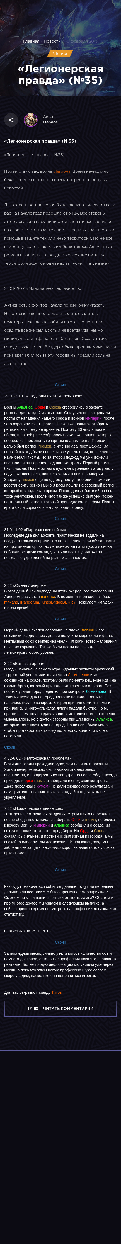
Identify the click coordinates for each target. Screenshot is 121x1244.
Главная (31, 41)
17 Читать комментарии (60, 1009)
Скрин (60, 385)
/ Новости (51, 41)
